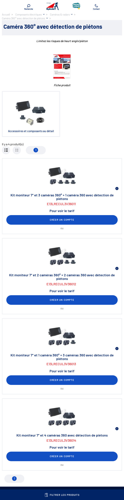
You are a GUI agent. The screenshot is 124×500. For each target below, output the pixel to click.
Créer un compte (62, 219)
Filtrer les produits (62, 495)
